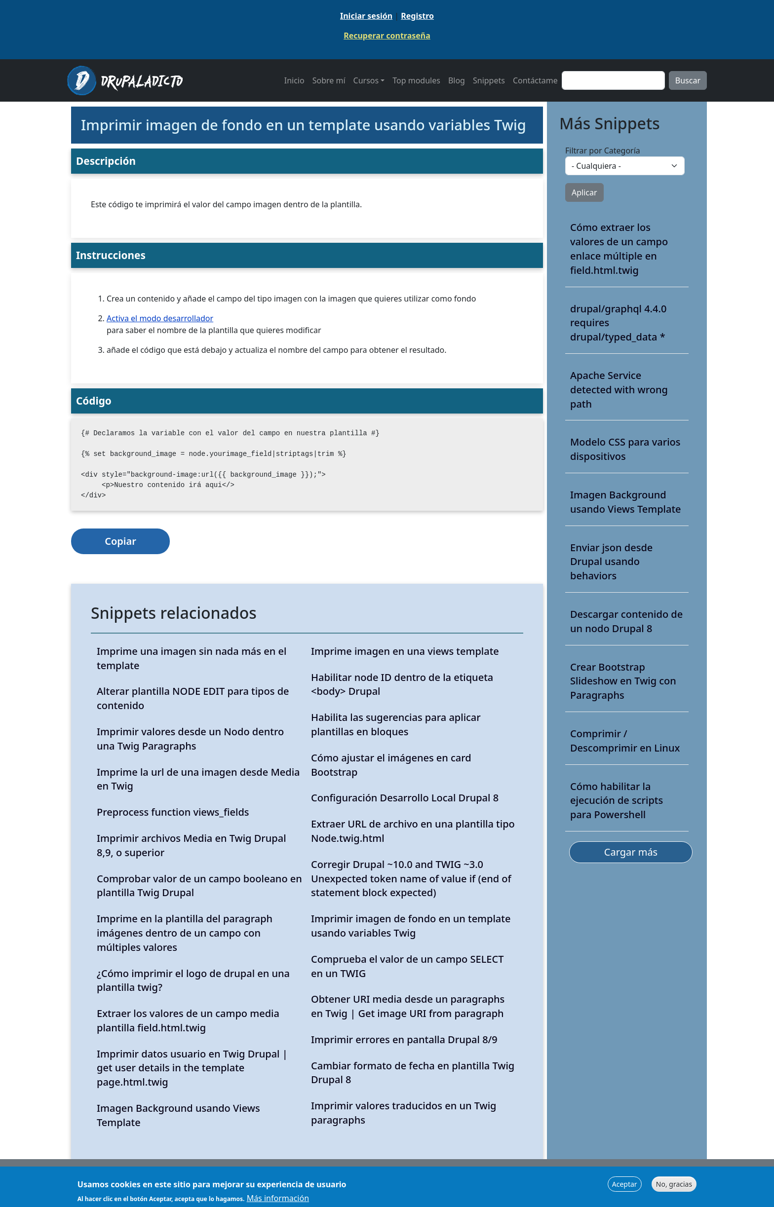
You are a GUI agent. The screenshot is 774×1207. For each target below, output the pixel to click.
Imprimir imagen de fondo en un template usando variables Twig (410, 926)
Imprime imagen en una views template (405, 651)
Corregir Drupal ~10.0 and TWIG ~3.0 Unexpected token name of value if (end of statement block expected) (411, 879)
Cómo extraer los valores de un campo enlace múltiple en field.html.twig (619, 248)
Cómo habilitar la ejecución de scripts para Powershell (616, 801)
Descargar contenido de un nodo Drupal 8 (626, 621)
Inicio (294, 80)
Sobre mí (329, 80)
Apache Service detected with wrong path (619, 390)
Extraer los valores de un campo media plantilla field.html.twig (188, 1020)
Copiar (120, 541)
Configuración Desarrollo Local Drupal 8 (405, 797)
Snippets (489, 80)
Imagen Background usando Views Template (625, 502)
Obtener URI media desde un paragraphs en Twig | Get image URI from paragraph (407, 1006)
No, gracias (674, 1186)
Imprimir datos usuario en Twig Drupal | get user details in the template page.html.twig (192, 1068)
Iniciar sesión (366, 15)
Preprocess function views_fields (173, 812)
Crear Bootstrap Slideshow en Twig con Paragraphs (623, 681)
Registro (417, 15)
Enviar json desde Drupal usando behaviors (611, 562)
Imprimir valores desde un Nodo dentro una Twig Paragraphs (190, 739)
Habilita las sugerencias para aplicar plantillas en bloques (396, 724)
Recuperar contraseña (387, 35)
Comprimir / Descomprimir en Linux (625, 740)
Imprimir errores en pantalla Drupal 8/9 (404, 1039)
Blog (456, 80)
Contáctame (535, 80)
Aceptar (624, 1186)
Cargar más (631, 852)
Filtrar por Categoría (602, 150)
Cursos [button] (366, 80)
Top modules (416, 80)
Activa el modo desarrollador (160, 318)
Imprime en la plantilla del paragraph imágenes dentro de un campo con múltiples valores (184, 933)
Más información (278, 1201)
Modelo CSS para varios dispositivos (625, 449)
